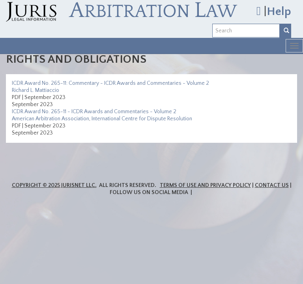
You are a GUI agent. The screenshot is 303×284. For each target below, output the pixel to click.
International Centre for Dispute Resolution (142, 119)
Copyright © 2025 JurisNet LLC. (54, 185)
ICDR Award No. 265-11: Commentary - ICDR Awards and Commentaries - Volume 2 (110, 83)
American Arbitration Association (50, 119)
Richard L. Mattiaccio (35, 90)
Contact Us (272, 185)
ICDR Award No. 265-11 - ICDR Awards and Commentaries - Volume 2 (94, 111)
